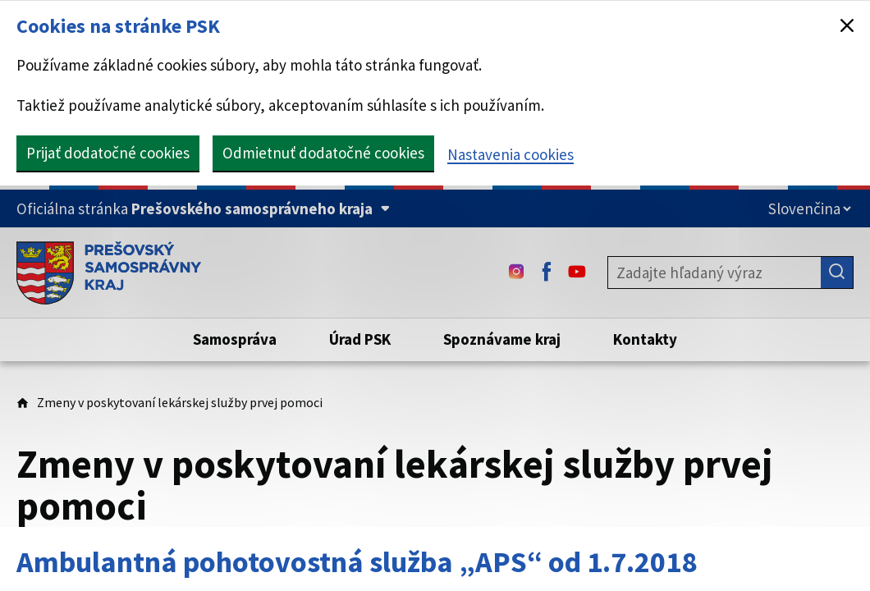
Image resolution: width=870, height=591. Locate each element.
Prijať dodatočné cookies (108, 153)
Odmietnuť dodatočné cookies (323, 153)
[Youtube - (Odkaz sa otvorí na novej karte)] (577, 272)
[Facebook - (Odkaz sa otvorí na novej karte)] (547, 272)
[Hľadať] (837, 272)
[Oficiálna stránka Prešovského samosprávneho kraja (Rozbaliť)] (203, 209)
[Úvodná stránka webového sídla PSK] (108, 272)
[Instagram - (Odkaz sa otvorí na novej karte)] (516, 272)
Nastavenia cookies (510, 154)
